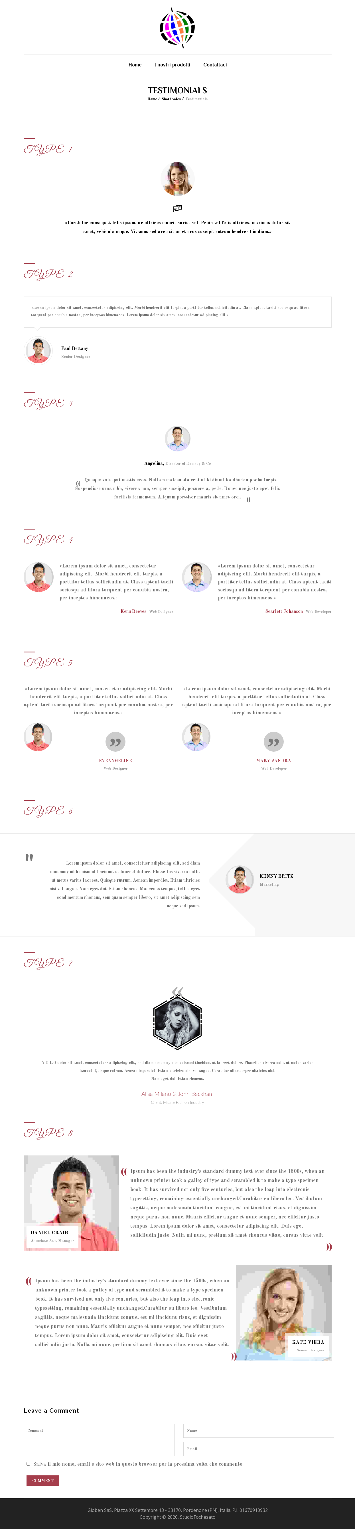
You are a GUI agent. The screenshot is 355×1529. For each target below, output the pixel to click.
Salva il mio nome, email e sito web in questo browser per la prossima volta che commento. (138, 1464)
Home (135, 65)
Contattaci (215, 65)
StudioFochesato (198, 1517)
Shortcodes (171, 99)
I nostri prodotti (172, 65)
